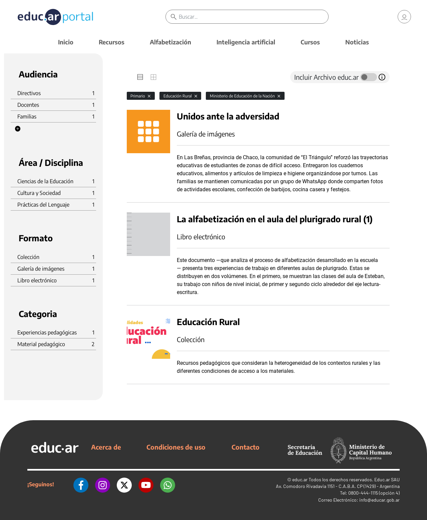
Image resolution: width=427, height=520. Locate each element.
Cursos (310, 42)
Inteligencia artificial (246, 42)
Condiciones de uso (175, 447)
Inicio (65, 42)
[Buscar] (253, 16)
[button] (18, 128)
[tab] (140, 77)
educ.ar (300, 479)
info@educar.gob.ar (379, 500)
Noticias (357, 42)
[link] (404, 16)
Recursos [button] (111, 42)
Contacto (246, 447)
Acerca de (106, 447)
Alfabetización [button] (170, 42)
